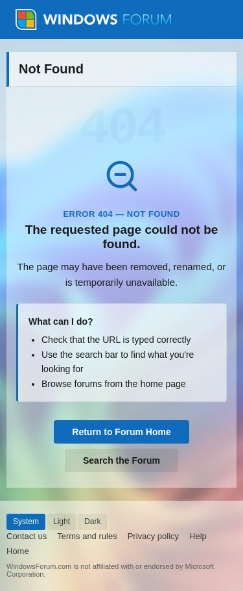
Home (17, 551)
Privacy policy (153, 536)
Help (198, 536)
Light (61, 521)
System (26, 521)
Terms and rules (87, 536)
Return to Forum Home (121, 432)
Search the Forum (121, 460)
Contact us (26, 536)
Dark (92, 521)
